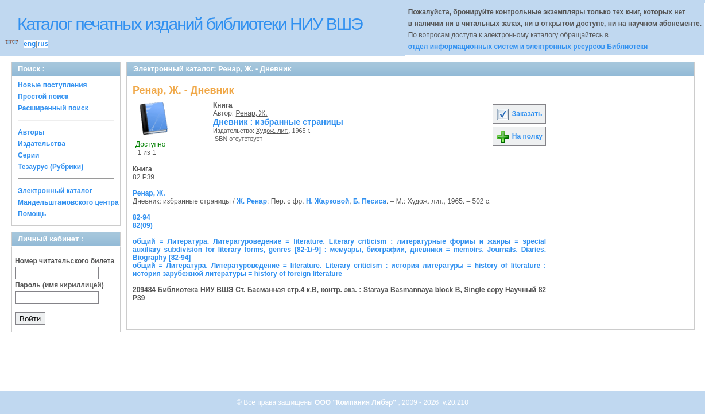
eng (30, 44)
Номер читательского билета (64, 261)
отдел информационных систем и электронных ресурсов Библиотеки (528, 47)
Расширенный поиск (53, 108)
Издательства (41, 144)
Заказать (519, 114)
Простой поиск (43, 97)
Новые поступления (52, 85)
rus (42, 44)
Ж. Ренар (252, 201)
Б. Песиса (369, 201)
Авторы (31, 132)
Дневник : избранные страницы (278, 121)
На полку (519, 136)
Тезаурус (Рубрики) (50, 167)
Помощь (32, 214)
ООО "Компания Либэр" (356, 402)
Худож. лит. (272, 130)
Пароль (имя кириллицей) (59, 285)
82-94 (141, 217)
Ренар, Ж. (252, 113)
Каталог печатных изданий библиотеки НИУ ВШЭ (189, 23)
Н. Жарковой (327, 201)
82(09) (143, 225)
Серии (28, 155)
